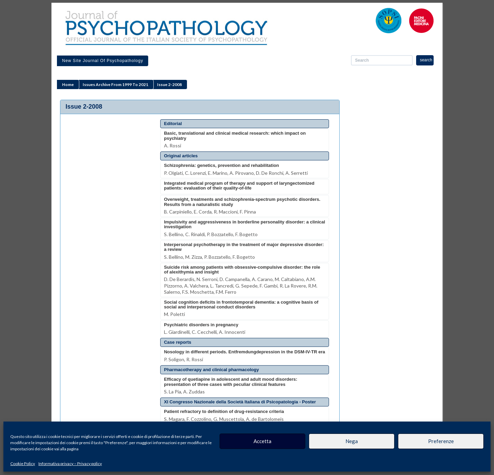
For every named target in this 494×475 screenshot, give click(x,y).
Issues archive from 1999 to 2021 (115, 84)
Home (68, 84)
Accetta (262, 441)
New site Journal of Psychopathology (102, 60)
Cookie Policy (22, 463)
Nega (351, 441)
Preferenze (441, 441)
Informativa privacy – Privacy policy (70, 463)
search (426, 60)
